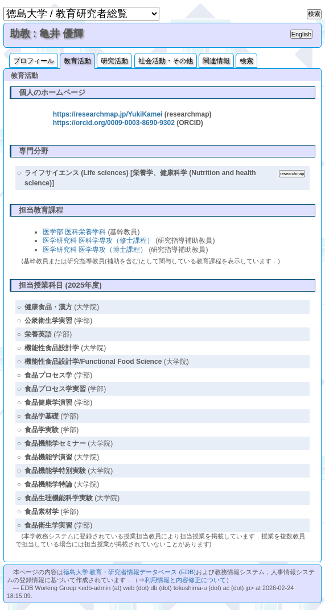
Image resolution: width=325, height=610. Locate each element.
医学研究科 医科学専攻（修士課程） (98, 240)
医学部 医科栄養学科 (74, 232)
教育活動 (77, 61)
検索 (246, 61)
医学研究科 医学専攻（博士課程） (95, 250)
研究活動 (114, 61)
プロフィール (33, 61)
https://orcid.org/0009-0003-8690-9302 (114, 123)
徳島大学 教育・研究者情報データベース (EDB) (129, 571)
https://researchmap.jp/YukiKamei (108, 114)
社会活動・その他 (165, 61)
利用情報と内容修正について (185, 579)
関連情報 (216, 61)
